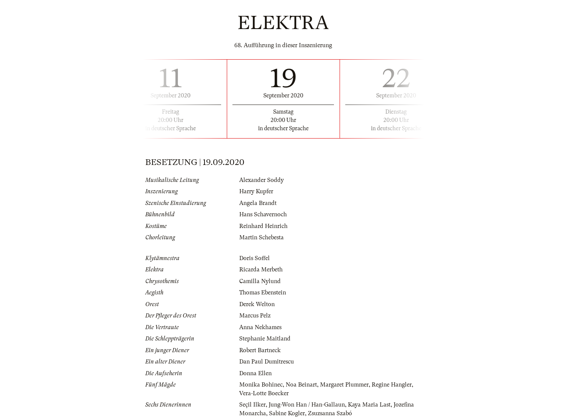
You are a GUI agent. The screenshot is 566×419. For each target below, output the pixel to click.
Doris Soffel (254, 258)
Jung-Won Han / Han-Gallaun (307, 404)
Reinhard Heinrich (263, 226)
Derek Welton (257, 304)
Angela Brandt (258, 203)
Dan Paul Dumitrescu (266, 361)
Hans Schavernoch (263, 214)
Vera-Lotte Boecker (264, 393)
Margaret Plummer (344, 384)
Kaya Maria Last (369, 404)
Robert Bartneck (260, 350)
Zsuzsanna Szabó (330, 413)
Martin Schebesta (261, 237)
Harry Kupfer (256, 191)
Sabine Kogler (287, 413)
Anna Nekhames (260, 327)
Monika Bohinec (261, 384)
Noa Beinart (301, 384)
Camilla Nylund (260, 281)
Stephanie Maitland (265, 338)
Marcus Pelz (255, 315)
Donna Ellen (255, 373)
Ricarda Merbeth (261, 269)
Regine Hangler (392, 384)
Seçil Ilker (252, 404)
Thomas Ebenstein (262, 292)
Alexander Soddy (261, 180)
